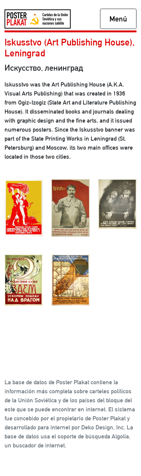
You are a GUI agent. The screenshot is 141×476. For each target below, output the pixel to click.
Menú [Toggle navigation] (118, 18)
